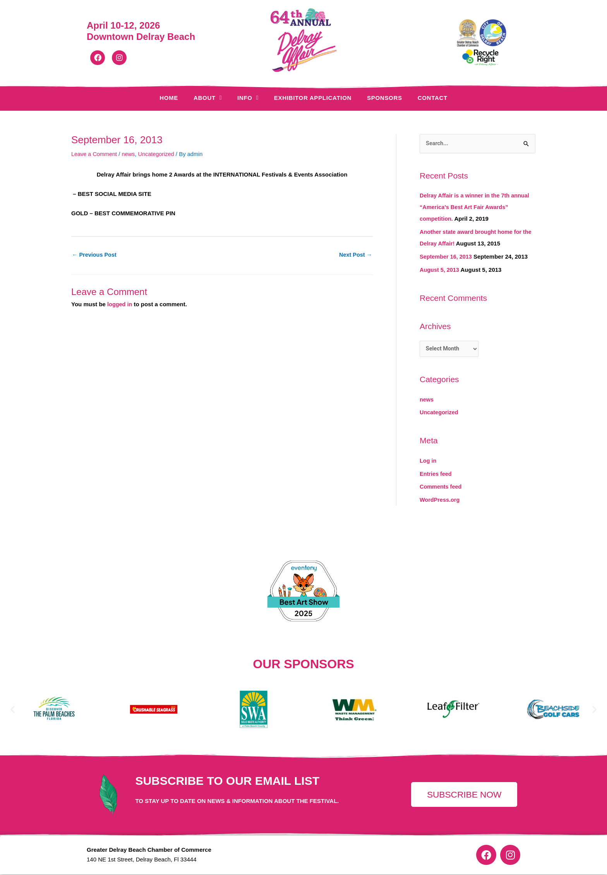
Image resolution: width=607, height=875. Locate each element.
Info (248, 98)
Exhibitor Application (313, 97)
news (130, 154)
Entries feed (436, 474)
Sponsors (384, 97)
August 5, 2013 (440, 269)
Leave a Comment (95, 154)
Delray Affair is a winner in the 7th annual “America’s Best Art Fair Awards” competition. (476, 207)
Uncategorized (159, 154)
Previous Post (95, 255)
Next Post (355, 255)
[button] (12, 710)
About (208, 98)
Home (168, 97)
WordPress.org (440, 501)
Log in (428, 461)
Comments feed (441, 487)
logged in (120, 304)
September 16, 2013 (447, 257)
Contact (433, 97)
